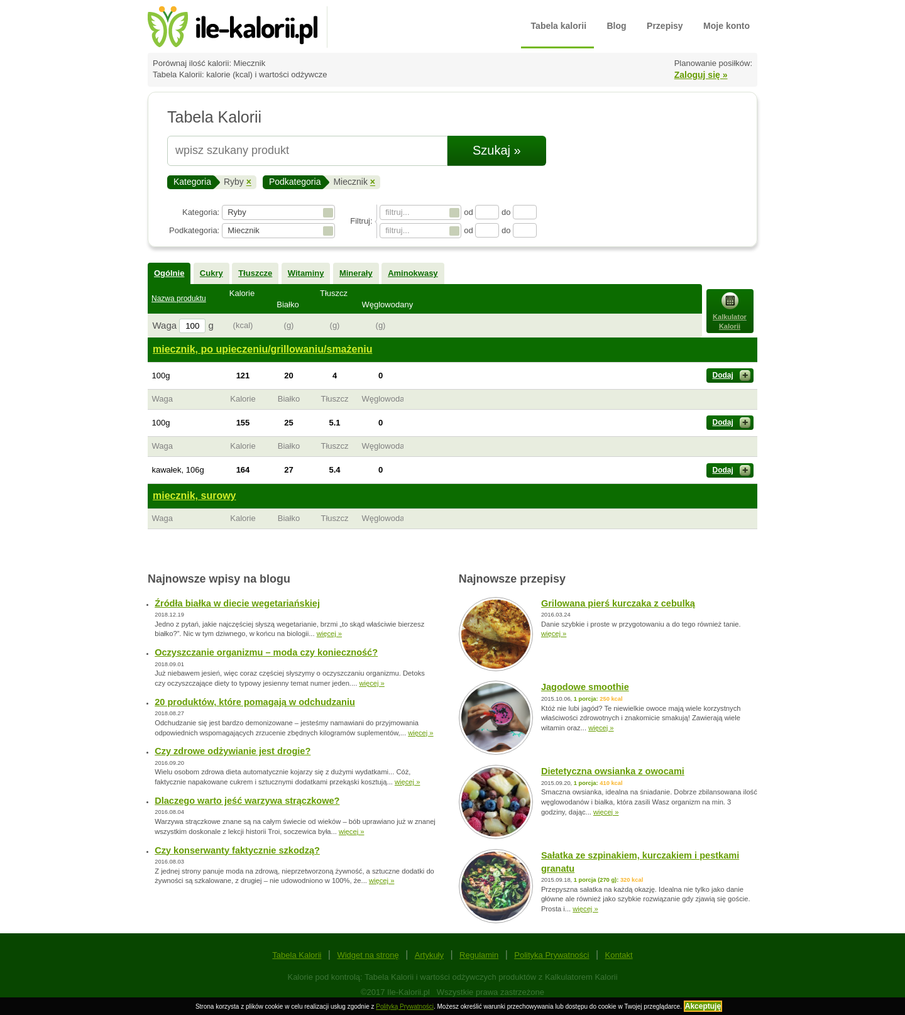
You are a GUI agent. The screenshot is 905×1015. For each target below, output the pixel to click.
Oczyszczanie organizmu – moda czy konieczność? (266, 652)
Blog (617, 26)
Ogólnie (169, 273)
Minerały (356, 273)
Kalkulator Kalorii (730, 311)
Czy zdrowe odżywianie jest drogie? (232, 751)
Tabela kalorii (558, 26)
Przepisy (665, 26)
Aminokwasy (412, 273)
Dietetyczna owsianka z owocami (612, 771)
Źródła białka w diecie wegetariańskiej (237, 603)
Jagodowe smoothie (585, 687)
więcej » (329, 633)
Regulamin (478, 955)
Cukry (211, 273)
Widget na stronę (367, 955)
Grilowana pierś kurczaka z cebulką (618, 603)
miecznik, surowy (194, 495)
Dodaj (731, 375)
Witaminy (306, 273)
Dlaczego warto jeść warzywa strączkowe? (247, 801)
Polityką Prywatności (405, 1006)
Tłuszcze (255, 273)
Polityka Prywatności (551, 955)
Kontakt (619, 955)
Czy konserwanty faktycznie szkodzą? (237, 850)
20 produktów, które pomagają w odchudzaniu (255, 702)
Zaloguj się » (701, 75)
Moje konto (726, 26)
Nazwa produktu (178, 298)
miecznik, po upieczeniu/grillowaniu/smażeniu (262, 349)
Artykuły (429, 955)
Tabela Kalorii (296, 955)
